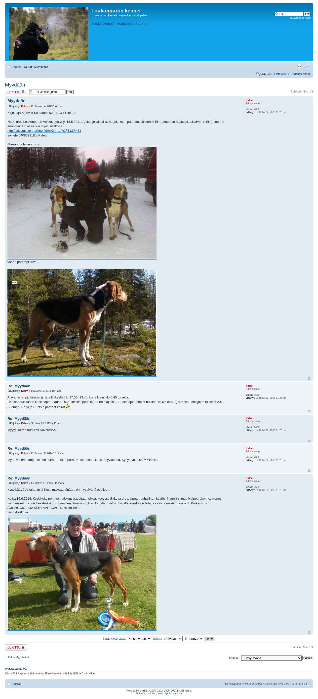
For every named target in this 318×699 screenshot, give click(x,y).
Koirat (28, 66)
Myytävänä (41, 66)
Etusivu (17, 66)
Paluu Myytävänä (18, 657)
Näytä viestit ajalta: (127, 638)
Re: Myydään (19, 386)
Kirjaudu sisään (301, 73)
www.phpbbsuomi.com (170, 693)
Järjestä (168, 638)
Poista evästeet (252, 683)
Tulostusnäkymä (299, 66)
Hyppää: (234, 657)
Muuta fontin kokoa (307, 66)
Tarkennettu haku (300, 17)
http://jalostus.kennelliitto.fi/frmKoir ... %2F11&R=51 (44, 130)
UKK (263, 73)
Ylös (309, 378)
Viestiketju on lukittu (16, 92)
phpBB (143, 690)
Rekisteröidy (278, 73)
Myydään (15, 84)
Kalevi (24, 106)
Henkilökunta (233, 683)
